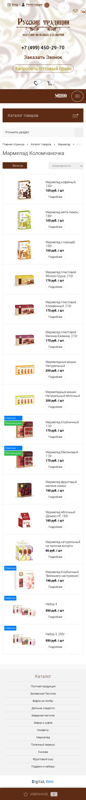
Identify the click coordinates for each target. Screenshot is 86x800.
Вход (15, 4)
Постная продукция (43, 686)
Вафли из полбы (43, 700)
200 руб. (55, 370)
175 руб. (55, 280)
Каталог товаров (43, 115)
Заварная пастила (43, 715)
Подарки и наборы (43, 766)
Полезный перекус (43, 744)
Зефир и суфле (43, 722)
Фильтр (15, 165)
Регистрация (34, 4)
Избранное (40, 794)
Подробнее (55, 196)
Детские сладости (43, 708)
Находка (46, 5)
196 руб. (55, 580)
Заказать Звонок (43, 57)
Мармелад (43, 737)
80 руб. (54, 550)
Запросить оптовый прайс (43, 68)
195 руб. (55, 490)
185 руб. (55, 520)
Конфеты (43, 730)
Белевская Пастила (43, 693)
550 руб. (55, 610)
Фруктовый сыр (43, 759)
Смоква (43, 751)
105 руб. (55, 190)
